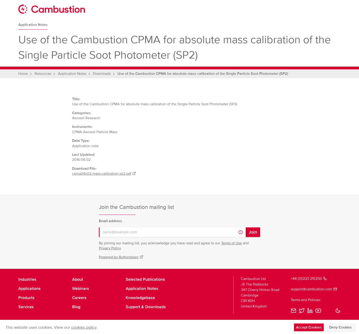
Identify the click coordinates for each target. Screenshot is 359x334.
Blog (76, 306)
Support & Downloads (146, 306)
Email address (110, 221)
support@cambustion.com (314, 289)
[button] (338, 310)
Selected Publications (145, 279)
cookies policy (83, 327)
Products (26, 297)
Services (26, 306)
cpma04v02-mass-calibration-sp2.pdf (104, 173)
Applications (29, 288)
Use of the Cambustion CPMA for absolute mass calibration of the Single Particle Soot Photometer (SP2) (202, 73)
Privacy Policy (110, 248)
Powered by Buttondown (121, 257)
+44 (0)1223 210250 (309, 278)
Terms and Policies (305, 300)
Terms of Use (231, 243)
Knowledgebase (140, 297)
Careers (79, 297)
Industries (27, 279)
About (77, 279)
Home (23, 73)
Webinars (80, 288)
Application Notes (33, 24)
